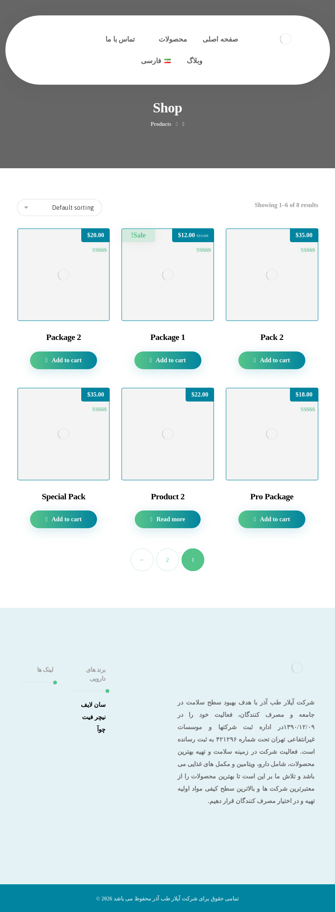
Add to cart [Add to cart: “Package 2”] (67, 360)
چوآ (101, 729)
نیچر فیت (94, 717)
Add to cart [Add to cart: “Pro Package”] (275, 519)
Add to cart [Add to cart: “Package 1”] (171, 360)
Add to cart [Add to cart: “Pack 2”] (275, 360)
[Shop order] (59, 207)
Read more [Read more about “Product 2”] (170, 519)
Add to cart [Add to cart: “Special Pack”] (67, 519)
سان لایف (93, 704)
